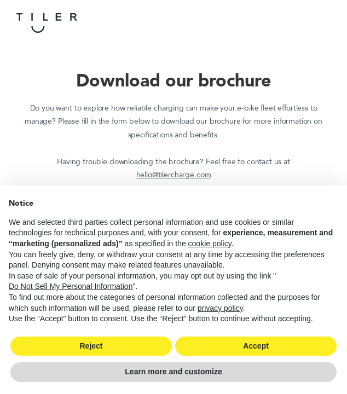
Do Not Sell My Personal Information (70, 286)
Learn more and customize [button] (173, 371)
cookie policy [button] (210, 243)
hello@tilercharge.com (173, 175)
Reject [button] (90, 345)
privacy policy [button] (220, 308)
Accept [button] (256, 345)
